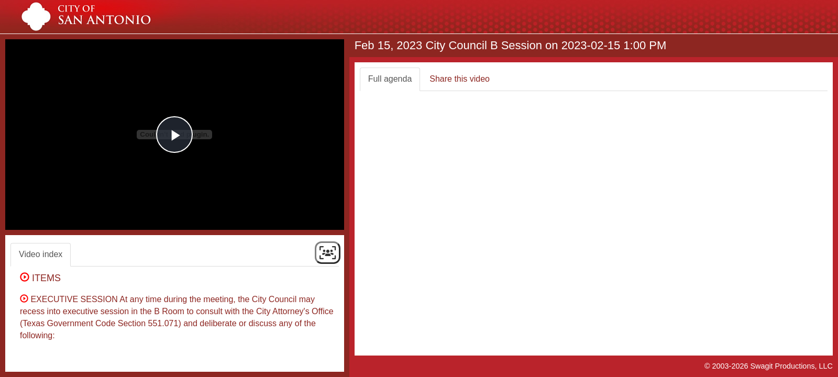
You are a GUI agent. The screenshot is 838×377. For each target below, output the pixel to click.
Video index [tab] (40, 254)
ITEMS (43, 278)
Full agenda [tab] (390, 78)
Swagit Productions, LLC (791, 366)
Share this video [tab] (459, 78)
